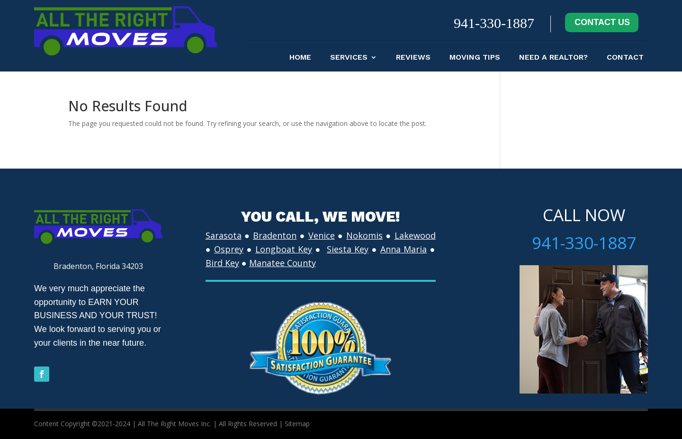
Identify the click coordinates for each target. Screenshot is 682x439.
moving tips (474, 58)
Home (300, 58)
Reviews (413, 58)
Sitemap (297, 423)
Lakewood (415, 235)
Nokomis (364, 235)
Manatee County (282, 263)
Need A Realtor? (553, 58)
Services (349, 58)
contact (625, 58)
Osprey (228, 249)
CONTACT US (602, 22)
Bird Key (222, 263)
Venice (321, 235)
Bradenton (274, 235)
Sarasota (224, 235)
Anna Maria (403, 249)
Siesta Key (347, 249)
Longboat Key (283, 249)
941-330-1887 (494, 23)
